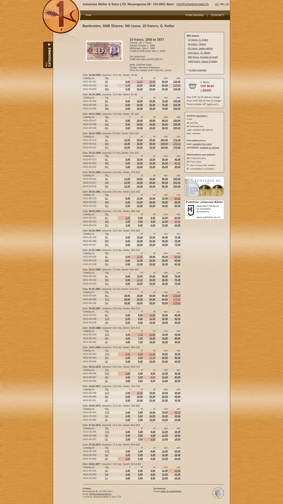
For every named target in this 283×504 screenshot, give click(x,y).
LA (106, 478)
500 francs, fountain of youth (203, 57)
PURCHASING (195, 15)
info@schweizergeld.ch (192, 4)
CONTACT (217, 15)
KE (106, 81)
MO (107, 89)
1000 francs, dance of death (202, 61)
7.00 (140, 334)
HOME (88, 15)
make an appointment (171, 491)
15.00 (140, 81)
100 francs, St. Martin (199, 52)
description (201, 116)
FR (227, 4)
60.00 (177, 198)
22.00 (177, 470)
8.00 (140, 354)
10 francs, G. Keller (198, 40)
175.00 (176, 143)
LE (106, 342)
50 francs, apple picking (200, 48)
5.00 (128, 354)
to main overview (197, 70)
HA (106, 303)
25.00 (152, 81)
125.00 (176, 85)
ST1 (107, 299)
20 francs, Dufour (197, 44)
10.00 (152, 334)
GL (106, 85)
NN (106, 474)
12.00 (140, 256)
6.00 (128, 85)
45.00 (177, 163)
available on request (209, 147)
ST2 (107, 319)
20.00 (177, 221)
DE (217, 4)
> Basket (205, 90)
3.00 (128, 218)
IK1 (106, 128)
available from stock (202, 144)
